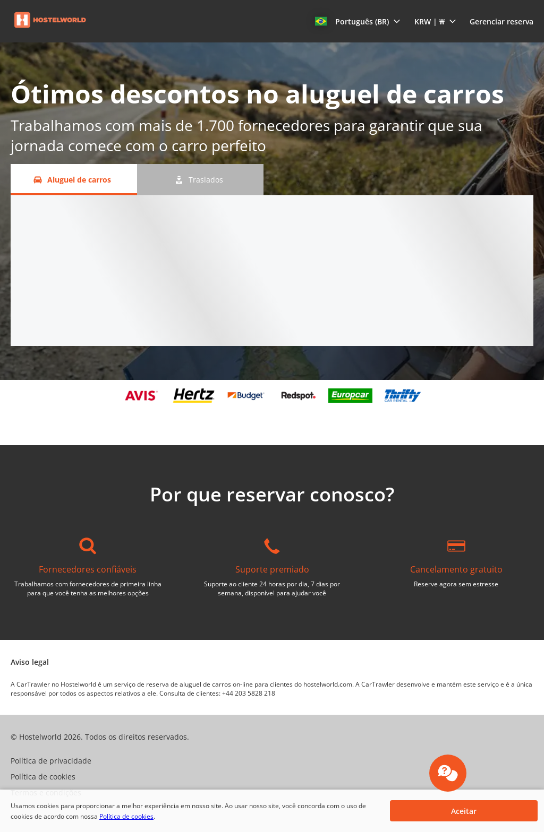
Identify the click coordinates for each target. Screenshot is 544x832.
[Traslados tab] (200, 179)
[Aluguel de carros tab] (74, 179)
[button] (357, 21)
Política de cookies (126, 816)
